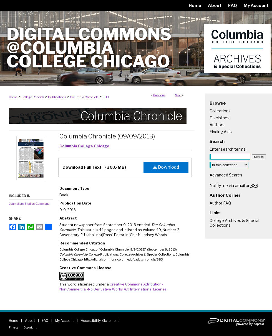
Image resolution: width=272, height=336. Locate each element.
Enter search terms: (228, 149)
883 (105, 97)
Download (166, 167)
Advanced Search (226, 175)
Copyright (30, 327)
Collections (220, 110)
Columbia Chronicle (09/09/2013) (107, 136)
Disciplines (220, 117)
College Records (32, 97)
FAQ (45, 321)
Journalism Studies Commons (29, 203)
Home (13, 97)
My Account (64, 321)
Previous (159, 95)
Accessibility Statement (100, 321)
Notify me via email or (234, 185)
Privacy (13, 327)
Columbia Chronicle (84, 97)
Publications (57, 97)
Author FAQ (220, 203)
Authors (217, 124)
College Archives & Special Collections (234, 223)
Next (178, 95)
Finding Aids (221, 131)
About (30, 321)
